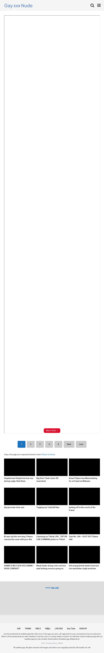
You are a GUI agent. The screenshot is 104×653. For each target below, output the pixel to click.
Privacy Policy (51, 643)
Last (81, 444)
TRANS (28, 628)
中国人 (48, 628)
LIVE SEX (59, 628)
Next (69, 444)
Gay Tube (71, 628)
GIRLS (38, 628)
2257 (43, 643)
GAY (19, 628)
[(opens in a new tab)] (52, 588)
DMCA (60, 643)
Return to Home (48, 454)
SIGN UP (83, 628)
